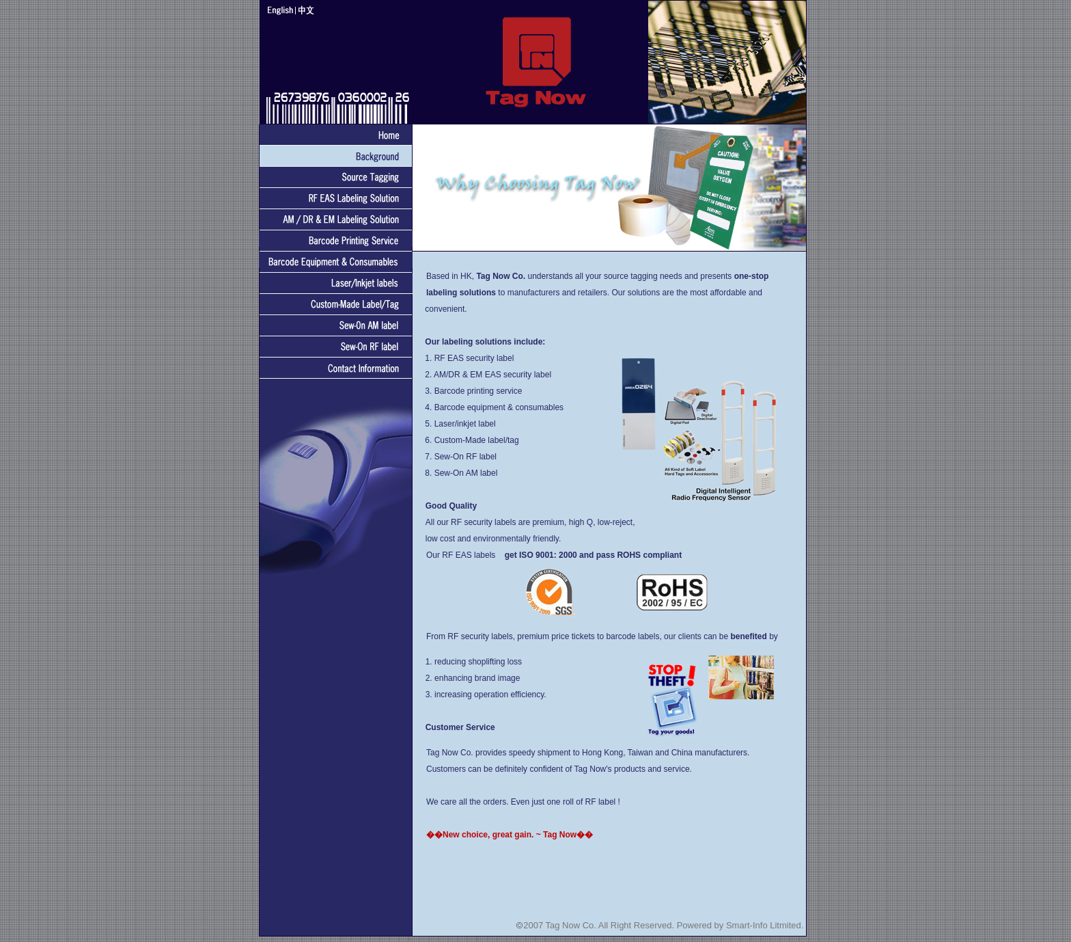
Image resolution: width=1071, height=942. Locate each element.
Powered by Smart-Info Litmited (739, 925)
